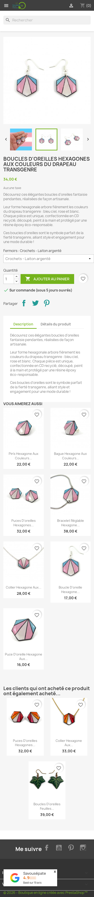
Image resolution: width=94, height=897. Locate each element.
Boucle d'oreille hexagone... (70, 589)
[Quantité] (8, 279)
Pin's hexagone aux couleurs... (23, 456)
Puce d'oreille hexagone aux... (23, 656)
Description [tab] (23, 324)
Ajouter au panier (47, 279)
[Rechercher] (47, 20)
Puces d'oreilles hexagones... (23, 522)
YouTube (58, 847)
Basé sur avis (32, 882)
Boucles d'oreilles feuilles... (47, 806)
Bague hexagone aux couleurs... (70, 456)
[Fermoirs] (48, 258)
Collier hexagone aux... (23, 587)
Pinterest (46, 303)
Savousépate (34, 873)
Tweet (35, 303)
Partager (23, 303)
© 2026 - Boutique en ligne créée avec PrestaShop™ (45, 892)
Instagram (82, 847)
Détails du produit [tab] (56, 324)
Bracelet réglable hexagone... (70, 522)
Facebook (45, 847)
